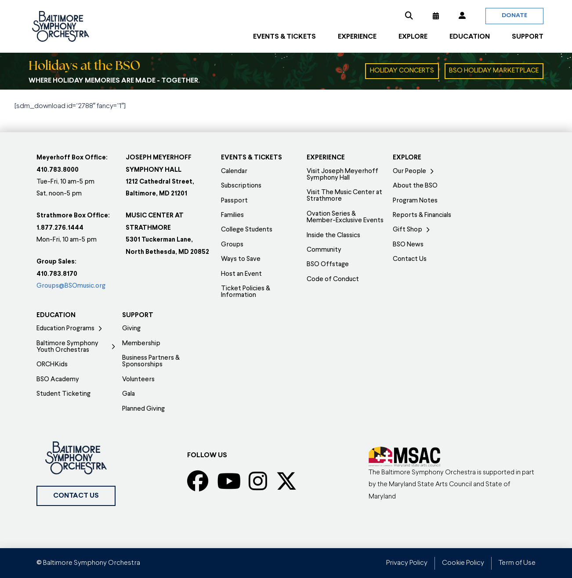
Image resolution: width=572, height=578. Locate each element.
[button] (409, 16)
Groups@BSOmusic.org (70, 286)
